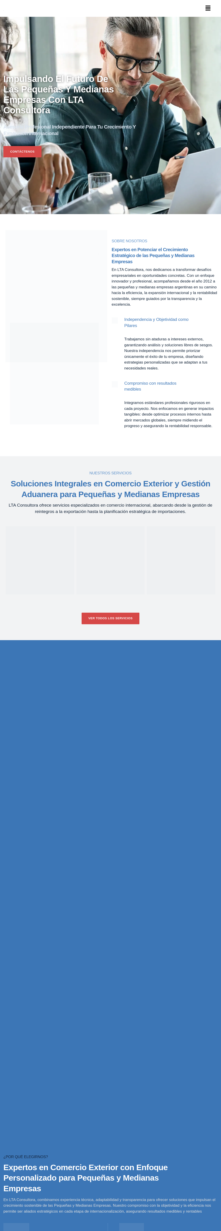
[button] (208, 8)
